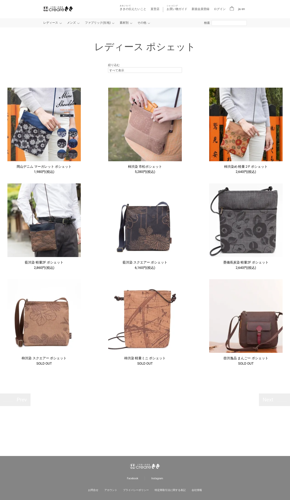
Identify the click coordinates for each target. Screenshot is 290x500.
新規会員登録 (200, 9)
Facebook (132, 478)
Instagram (157, 478)
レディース (50, 22)
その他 (141, 22)
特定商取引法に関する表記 (170, 490)
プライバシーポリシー (136, 490)
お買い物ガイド (177, 7)
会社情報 (197, 490)
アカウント (110, 490)
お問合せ (93, 490)
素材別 (124, 22)
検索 (207, 23)
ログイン (220, 9)
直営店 (155, 9)
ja (239, 9)
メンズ (71, 22)
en (243, 9)
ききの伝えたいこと (133, 7)
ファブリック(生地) (98, 22)
